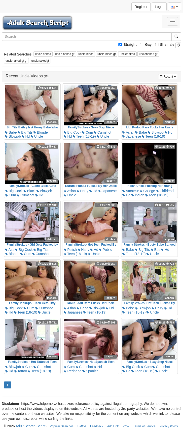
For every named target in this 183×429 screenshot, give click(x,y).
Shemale (167, 45)
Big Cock (72, 132)
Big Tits (25, 132)
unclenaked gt (148, 54)
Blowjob (13, 136)
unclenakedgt (40, 60)
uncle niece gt (106, 54)
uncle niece (86, 54)
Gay (148, 45)
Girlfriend (165, 191)
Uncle (37, 136)
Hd (26, 136)
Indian (137, 195)
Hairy (82, 191)
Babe (11, 132)
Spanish (90, 371)
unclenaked (127, 54)
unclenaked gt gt (16, 60)
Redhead (72, 371)
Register (141, 7)
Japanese (131, 136)
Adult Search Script (30, 426)
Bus (155, 250)
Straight (130, 45)
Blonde (41, 132)
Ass (9, 250)
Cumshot (102, 132)
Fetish (70, 250)
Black (30, 191)
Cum (87, 132)
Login (159, 7)
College (147, 191)
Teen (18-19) (84, 136)
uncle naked (43, 54)
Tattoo (20, 371)
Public (105, 250)
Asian (128, 132)
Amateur (130, 191)
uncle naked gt (64, 54)
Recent (168, 76)
